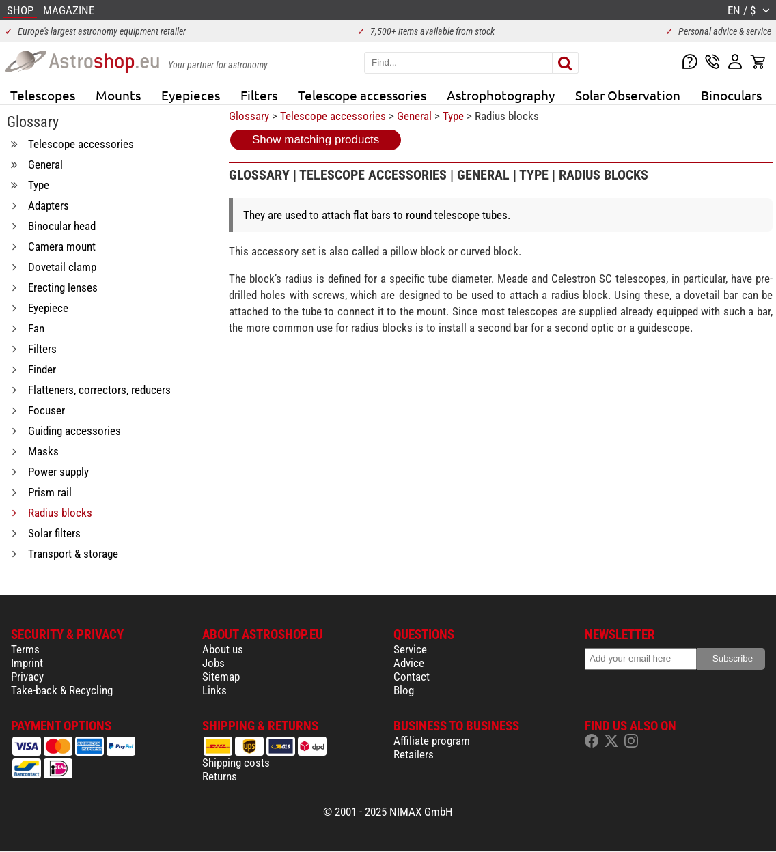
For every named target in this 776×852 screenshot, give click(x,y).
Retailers (413, 754)
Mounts (118, 95)
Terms (25, 649)
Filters (258, 95)
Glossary (249, 116)
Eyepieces (190, 95)
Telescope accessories (362, 95)
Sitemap (221, 676)
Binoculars (731, 95)
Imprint (27, 663)
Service (410, 649)
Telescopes (42, 95)
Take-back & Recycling (62, 690)
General (414, 116)
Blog (403, 690)
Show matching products (315, 139)
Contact (411, 676)
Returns (219, 776)
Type (453, 116)
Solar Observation (627, 95)
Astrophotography (501, 95)
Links (214, 690)
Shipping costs (236, 762)
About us (222, 649)
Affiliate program (431, 741)
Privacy (27, 676)
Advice (408, 663)
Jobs (213, 663)
